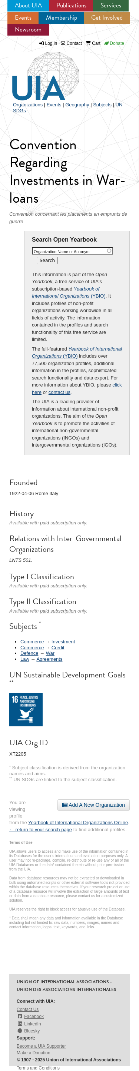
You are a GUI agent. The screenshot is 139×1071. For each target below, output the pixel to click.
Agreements (49, 659)
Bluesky (28, 1031)
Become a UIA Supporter (41, 1046)
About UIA (28, 5)
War (50, 653)
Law (24, 659)
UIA (37, 72)
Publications (71, 5)
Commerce (32, 641)
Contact (71, 43)
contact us (59, 392)
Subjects (102, 104)
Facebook (30, 1016)
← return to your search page (40, 829)
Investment (63, 641)
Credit (58, 647)
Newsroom (28, 29)
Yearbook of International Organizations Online (78, 822)
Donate (114, 43)
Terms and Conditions (38, 1068)
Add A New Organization (93, 805)
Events (23, 17)
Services (110, 5)
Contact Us (28, 1009)
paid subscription (58, 522)
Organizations (28, 104)
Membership (61, 17)
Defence (29, 653)
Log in (51, 43)
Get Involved (107, 17)
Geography (77, 104)
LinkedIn (29, 1024)
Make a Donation (33, 1052)
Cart (93, 43)
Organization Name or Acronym (62, 251)
